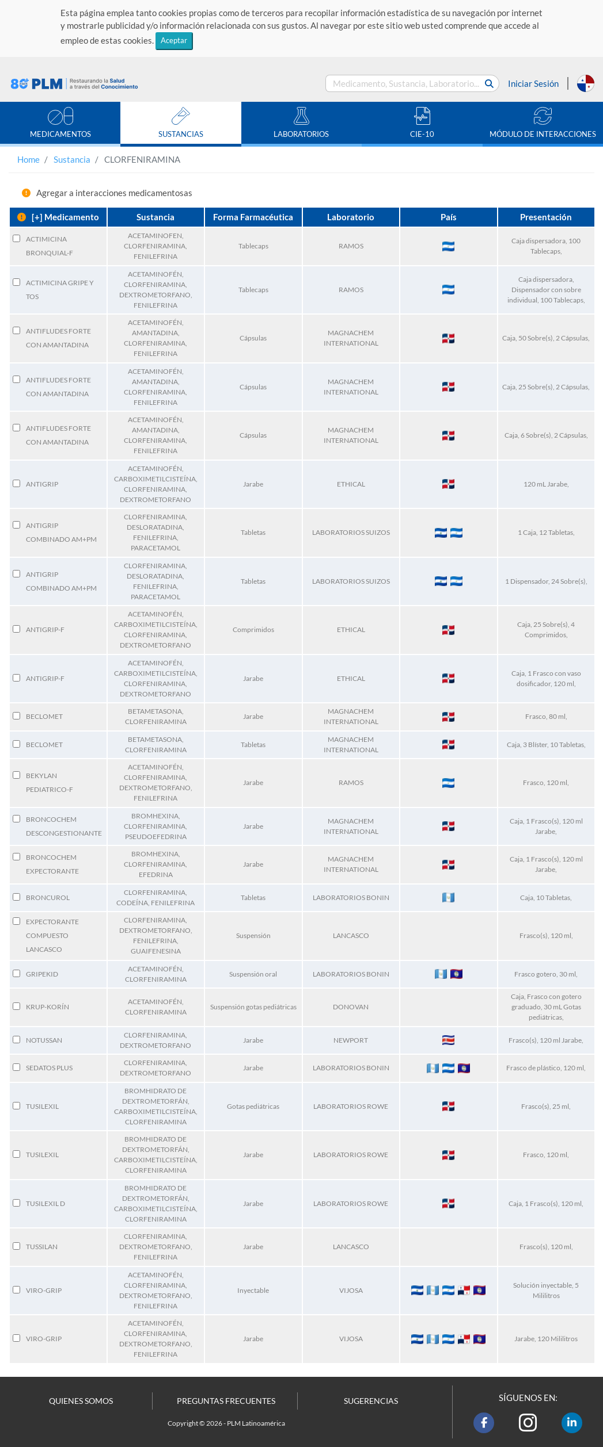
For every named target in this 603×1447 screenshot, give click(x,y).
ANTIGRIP (42, 484)
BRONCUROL (48, 897)
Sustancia (72, 159)
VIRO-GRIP (44, 1290)
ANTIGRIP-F (45, 629)
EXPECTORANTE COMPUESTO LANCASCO (52, 935)
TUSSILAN (42, 1246)
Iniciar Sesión (533, 83)
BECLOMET (44, 716)
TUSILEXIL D (45, 1203)
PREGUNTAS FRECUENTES (226, 1401)
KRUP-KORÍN (47, 1006)
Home (28, 159)
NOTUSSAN (44, 1040)
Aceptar (174, 40)
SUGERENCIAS (371, 1401)
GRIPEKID (42, 974)
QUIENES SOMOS (81, 1401)
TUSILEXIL (42, 1106)
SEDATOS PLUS (49, 1067)
